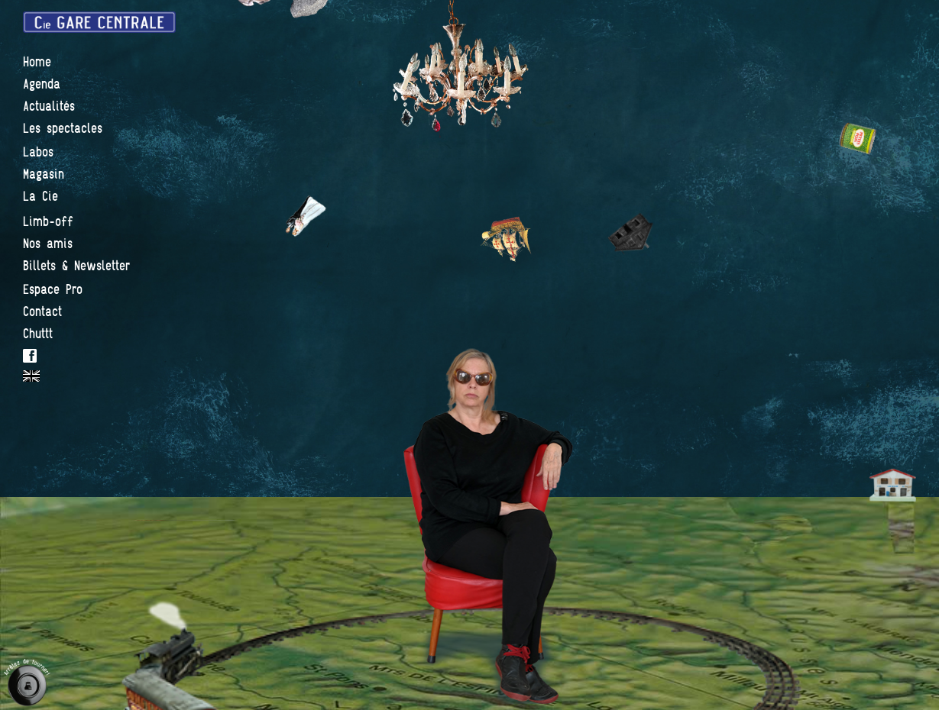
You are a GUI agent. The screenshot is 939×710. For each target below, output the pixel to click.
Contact (42, 312)
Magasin (43, 174)
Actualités (49, 106)
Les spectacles (62, 128)
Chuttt (38, 334)
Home (37, 62)
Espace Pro (53, 289)
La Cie (40, 196)
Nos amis (48, 244)
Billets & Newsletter (76, 266)
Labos (38, 152)
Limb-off (48, 222)
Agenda (41, 84)
